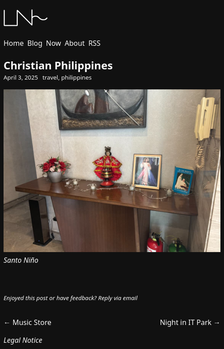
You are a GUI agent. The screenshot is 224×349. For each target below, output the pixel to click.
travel (50, 77)
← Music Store (27, 322)
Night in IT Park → (190, 322)
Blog (35, 43)
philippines (76, 77)
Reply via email (118, 298)
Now (53, 43)
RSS (94, 43)
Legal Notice (23, 340)
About (75, 43)
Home (14, 43)
